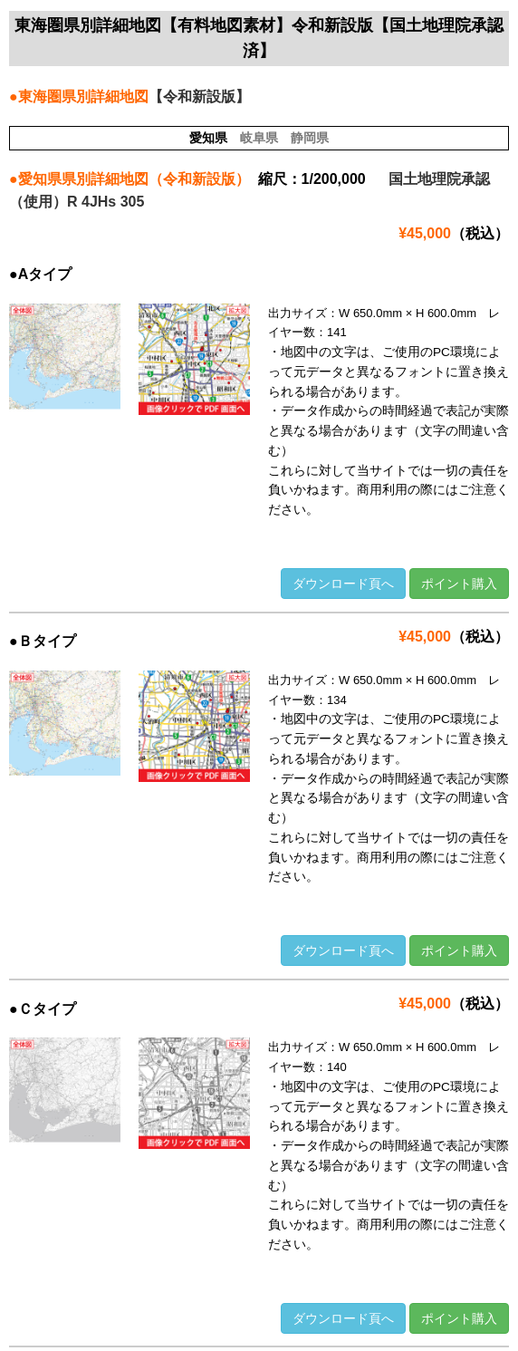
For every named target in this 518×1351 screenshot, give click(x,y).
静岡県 (310, 137)
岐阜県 (259, 137)
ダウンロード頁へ (343, 583)
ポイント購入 (459, 583)
